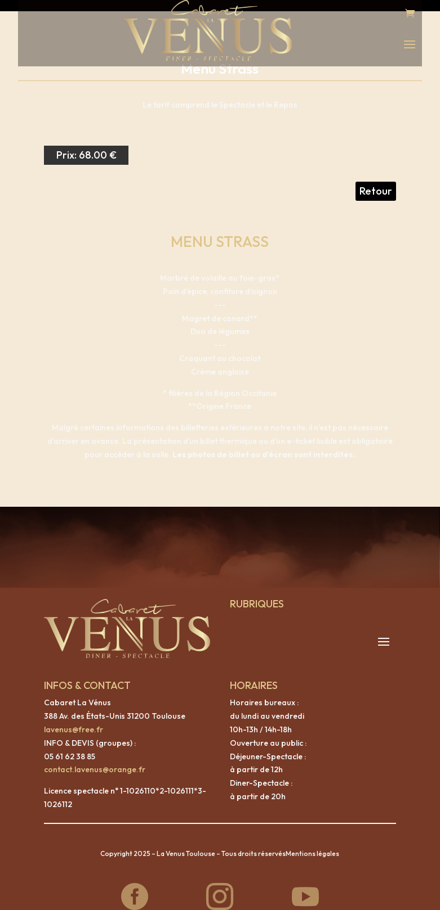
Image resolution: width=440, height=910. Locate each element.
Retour (375, 179)
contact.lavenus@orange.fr (94, 758)
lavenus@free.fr (73, 718)
